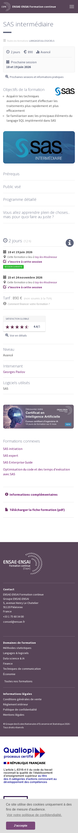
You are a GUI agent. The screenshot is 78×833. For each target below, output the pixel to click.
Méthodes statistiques (17, 648)
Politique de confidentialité (20, 709)
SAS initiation (12, 449)
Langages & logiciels (16, 653)
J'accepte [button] (20, 825)
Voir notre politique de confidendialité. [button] (34, 815)
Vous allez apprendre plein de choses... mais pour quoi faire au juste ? (36, 214)
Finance (8, 663)
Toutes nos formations (18, 681)
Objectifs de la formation (24, 89)
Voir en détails (18, 335)
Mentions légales (13, 715)
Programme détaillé (19, 199)
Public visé (12, 186)
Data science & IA (14, 658)
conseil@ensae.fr (14, 622)
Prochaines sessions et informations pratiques (36, 77)
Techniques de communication (22, 669)
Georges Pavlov (14, 372)
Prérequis (11, 173)
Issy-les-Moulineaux (46, 257)
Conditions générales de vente (22, 699)
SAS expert (10, 455)
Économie (9, 674)
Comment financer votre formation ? (29, 304)
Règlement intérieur (15, 704)
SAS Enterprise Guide (18, 462)
